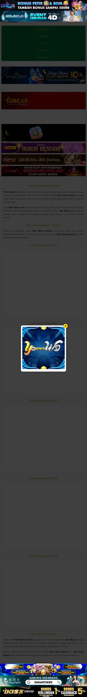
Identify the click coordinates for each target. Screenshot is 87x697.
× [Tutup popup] (65, 326)
